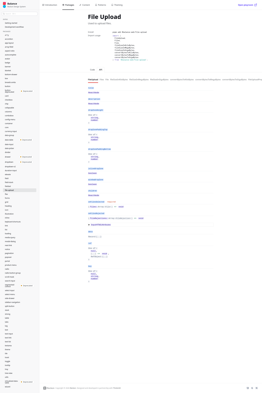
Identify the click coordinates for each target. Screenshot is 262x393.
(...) (93, 254)
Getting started (11, 23)
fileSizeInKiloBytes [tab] (119, 79)
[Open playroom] (247, 4)
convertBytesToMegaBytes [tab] (208, 79)
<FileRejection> (123, 218)
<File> (108, 207)
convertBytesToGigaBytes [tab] (234, 79)
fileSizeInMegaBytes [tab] (139, 79)
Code (92, 69)
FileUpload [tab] (93, 79)
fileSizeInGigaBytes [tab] (159, 79)
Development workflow (14, 27)
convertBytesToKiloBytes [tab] (182, 79)
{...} (98, 237)
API (100, 69)
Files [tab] (102, 79)
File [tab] (107, 79)
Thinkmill (117, 388)
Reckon (73, 388)
